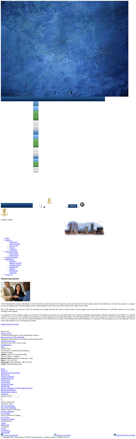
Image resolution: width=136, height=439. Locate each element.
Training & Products (8, 419)
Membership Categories (13, 272)
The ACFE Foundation (8, 408)
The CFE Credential (8, 406)
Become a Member (7, 411)
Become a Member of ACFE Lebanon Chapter (15, 263)
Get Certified (5, 413)
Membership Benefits (13, 268)
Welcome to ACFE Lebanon (14, 243)
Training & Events (11, 257)
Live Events (5, 417)
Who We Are (13, 246)
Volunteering (5, 432)
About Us (8, 240)
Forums (3, 429)
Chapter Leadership (13, 249)
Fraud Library (14, 255)
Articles (3, 423)
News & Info (13, 253)
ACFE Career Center (8, 341)
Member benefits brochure (10, 324)
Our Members (5, 431)
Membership (9, 259)
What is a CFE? (6, 333)
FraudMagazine (6, 345)
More (3, 347)
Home (7, 238)
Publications (5, 425)
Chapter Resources (11, 251)
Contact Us (9, 274)
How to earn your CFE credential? (12, 337)
